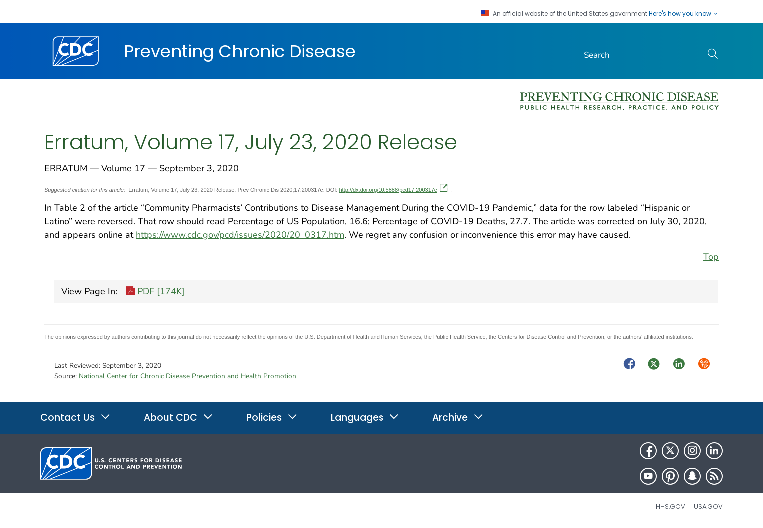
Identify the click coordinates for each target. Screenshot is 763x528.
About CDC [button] (178, 417)
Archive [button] (458, 417)
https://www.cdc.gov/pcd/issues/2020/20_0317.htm (240, 235)
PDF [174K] (155, 292)
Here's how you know (684, 13)
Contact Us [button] (75, 417)
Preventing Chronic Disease (240, 51)
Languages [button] (365, 417)
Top (711, 257)
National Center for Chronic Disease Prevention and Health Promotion (187, 376)
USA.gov (708, 506)
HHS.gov (670, 506)
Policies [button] (272, 417)
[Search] (640, 55)
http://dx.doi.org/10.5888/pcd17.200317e (393, 190)
